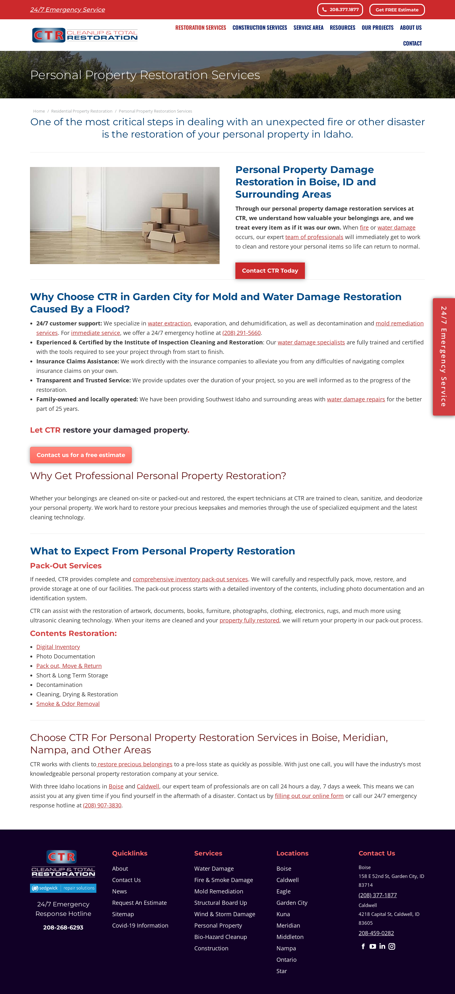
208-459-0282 (376, 933)
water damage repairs (356, 399)
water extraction (169, 323)
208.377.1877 (340, 10)
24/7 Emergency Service (444, 357)
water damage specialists (311, 342)
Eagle (283, 891)
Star (281, 971)
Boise (116, 786)
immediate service (95, 332)
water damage (397, 227)
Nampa (286, 948)
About (120, 868)
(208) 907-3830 (102, 805)
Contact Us (126, 880)
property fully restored (249, 620)
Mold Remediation (218, 891)
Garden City (291, 902)
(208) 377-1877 (378, 895)
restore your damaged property (125, 430)
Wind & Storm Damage (224, 914)
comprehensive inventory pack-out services (190, 579)
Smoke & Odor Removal (68, 703)
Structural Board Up (220, 902)
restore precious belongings (134, 764)
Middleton (290, 937)
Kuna (283, 914)
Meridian (288, 925)
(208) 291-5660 (241, 332)
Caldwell (148, 786)
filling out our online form (309, 796)
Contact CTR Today (270, 270)
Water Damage (214, 868)
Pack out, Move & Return (69, 666)
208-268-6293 (63, 927)
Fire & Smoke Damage (223, 880)
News (119, 891)
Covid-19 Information (140, 925)
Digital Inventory (58, 647)
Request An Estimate (139, 902)
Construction (211, 948)
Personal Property (218, 925)
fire (364, 227)
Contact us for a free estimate (81, 455)
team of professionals (314, 237)
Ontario (286, 959)
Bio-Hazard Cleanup (220, 937)
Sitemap (123, 914)
